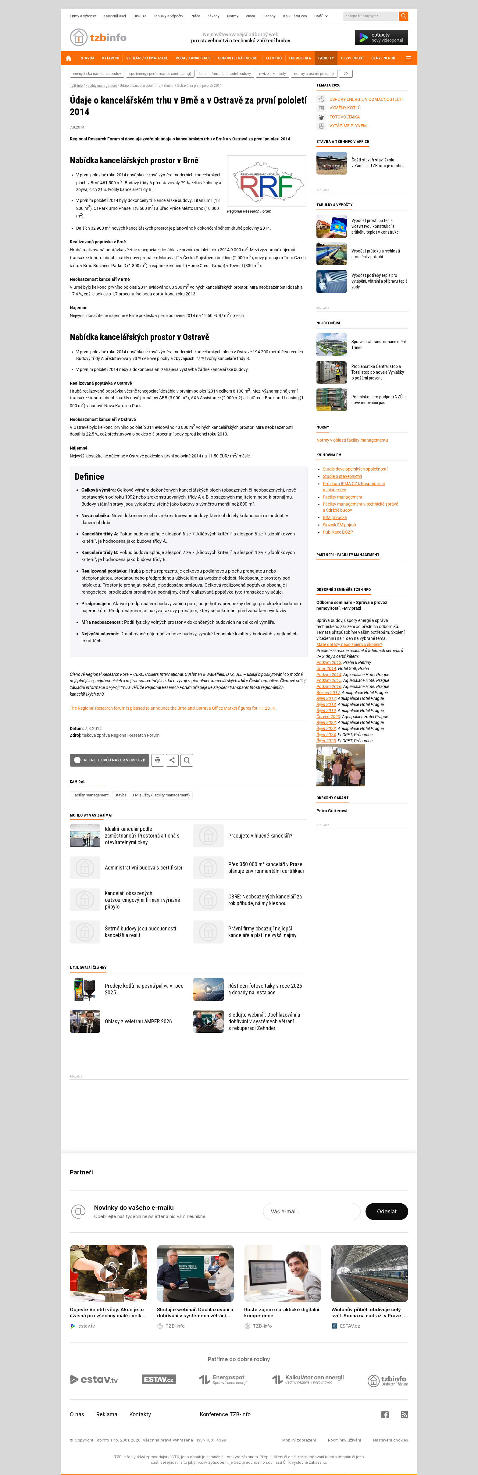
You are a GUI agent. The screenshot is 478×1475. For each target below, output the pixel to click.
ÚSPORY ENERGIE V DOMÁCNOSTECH (366, 99)
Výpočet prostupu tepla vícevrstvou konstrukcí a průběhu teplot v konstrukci (375, 226)
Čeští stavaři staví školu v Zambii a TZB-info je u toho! (377, 162)
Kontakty (140, 1414)
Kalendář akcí (114, 16)
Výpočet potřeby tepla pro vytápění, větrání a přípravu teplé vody (379, 281)
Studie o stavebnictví (342, 476)
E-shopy (269, 16)
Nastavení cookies (390, 1440)
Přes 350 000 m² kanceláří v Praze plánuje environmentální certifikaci (266, 867)
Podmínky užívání (344, 1440)
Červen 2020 (328, 716)
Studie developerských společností (355, 469)
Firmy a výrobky (83, 16)
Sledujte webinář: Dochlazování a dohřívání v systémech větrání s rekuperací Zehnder (264, 1021)
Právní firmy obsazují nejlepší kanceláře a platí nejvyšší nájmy (262, 931)
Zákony (213, 16)
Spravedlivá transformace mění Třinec (378, 344)
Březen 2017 (328, 692)
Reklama (106, 1414)
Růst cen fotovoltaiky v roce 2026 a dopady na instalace (265, 989)
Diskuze (140, 16)
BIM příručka (335, 517)
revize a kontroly (272, 74)
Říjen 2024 (326, 734)
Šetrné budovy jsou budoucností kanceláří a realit (140, 931)
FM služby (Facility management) (161, 795)
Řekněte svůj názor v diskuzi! (114, 760)
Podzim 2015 (328, 680)
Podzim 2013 (328, 662)
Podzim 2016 (328, 686)
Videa (250, 16)
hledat (187, 760)
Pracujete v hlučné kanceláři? (260, 835)
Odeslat (387, 1212)
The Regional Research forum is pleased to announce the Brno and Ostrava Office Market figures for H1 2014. (173, 708)
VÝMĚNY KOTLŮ (345, 107)
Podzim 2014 (328, 674)
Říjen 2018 (326, 704)
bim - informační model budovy (225, 74)
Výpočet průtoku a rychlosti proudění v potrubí (375, 253)
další (346, 74)
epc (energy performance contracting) (160, 74)
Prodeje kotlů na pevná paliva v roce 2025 (144, 989)
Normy (232, 16)
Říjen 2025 (326, 740)
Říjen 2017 (326, 698)
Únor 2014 (326, 668)
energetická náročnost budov (97, 74)
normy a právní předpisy (314, 74)
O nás (77, 1414)
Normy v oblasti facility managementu (352, 440)
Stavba (121, 795)
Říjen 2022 (326, 722)
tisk (158, 760)
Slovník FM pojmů (339, 524)
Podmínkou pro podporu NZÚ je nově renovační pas (379, 399)
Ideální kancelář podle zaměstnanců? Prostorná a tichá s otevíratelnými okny (142, 835)
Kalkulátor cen (295, 16)
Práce (195, 16)
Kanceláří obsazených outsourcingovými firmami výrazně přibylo (142, 900)
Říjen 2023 (326, 728)
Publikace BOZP (338, 532)
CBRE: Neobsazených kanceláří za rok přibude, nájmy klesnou (265, 899)
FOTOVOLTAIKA (345, 117)
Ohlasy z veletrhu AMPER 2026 (138, 1021)
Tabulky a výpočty (168, 16)
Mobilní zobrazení (299, 1440)
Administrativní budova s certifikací (143, 867)
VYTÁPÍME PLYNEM (348, 125)
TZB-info (76, 85)
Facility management (101, 85)
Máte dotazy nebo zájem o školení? (349, 644)
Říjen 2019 (326, 710)
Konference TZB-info (225, 1414)
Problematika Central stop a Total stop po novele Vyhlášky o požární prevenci (377, 372)
